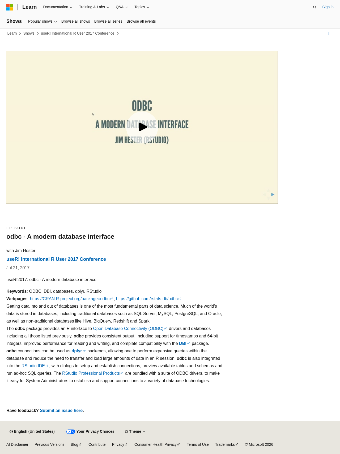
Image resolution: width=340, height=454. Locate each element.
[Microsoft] (9, 7)
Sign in (328, 7)
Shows (29, 33)
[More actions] (329, 33)
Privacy (118, 444)
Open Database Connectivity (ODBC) (128, 328)
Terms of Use (198, 444)
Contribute (97, 444)
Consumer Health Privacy (155, 444)
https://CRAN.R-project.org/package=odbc (69, 298)
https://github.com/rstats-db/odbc (147, 298)
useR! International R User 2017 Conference (77, 33)
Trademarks (225, 444)
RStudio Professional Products (91, 373)
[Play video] (142, 127)
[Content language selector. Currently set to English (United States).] (32, 431)
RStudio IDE (33, 366)
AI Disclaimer (17, 444)
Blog (74, 444)
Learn (12, 33)
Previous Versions (49, 444)
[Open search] (314, 7)
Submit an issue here (61, 410)
